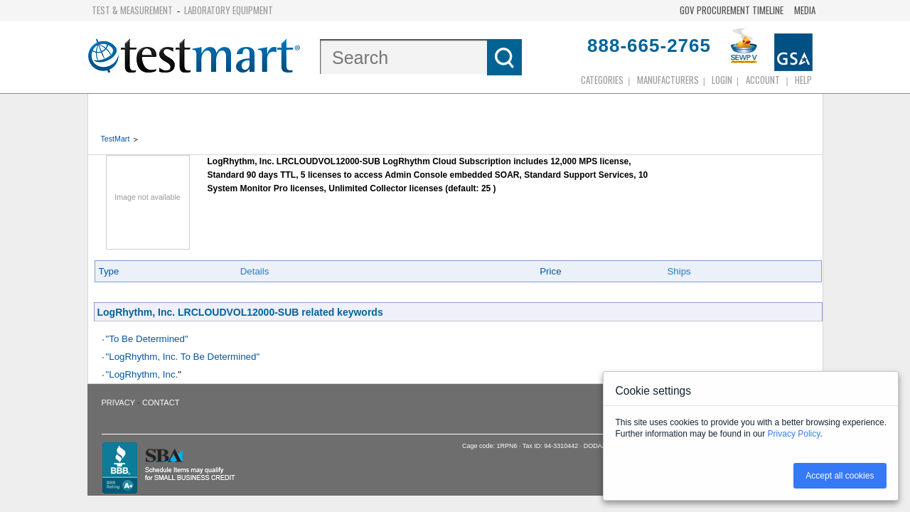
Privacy (118, 402)
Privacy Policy (794, 434)
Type (109, 271)
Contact (160, 402)
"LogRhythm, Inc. (142, 374)
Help (803, 80)
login (722, 80)
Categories (602, 80)
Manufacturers (668, 80)
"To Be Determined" (147, 339)
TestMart (115, 138)
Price (550, 271)
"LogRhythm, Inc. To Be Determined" (183, 356)
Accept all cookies (839, 476)
